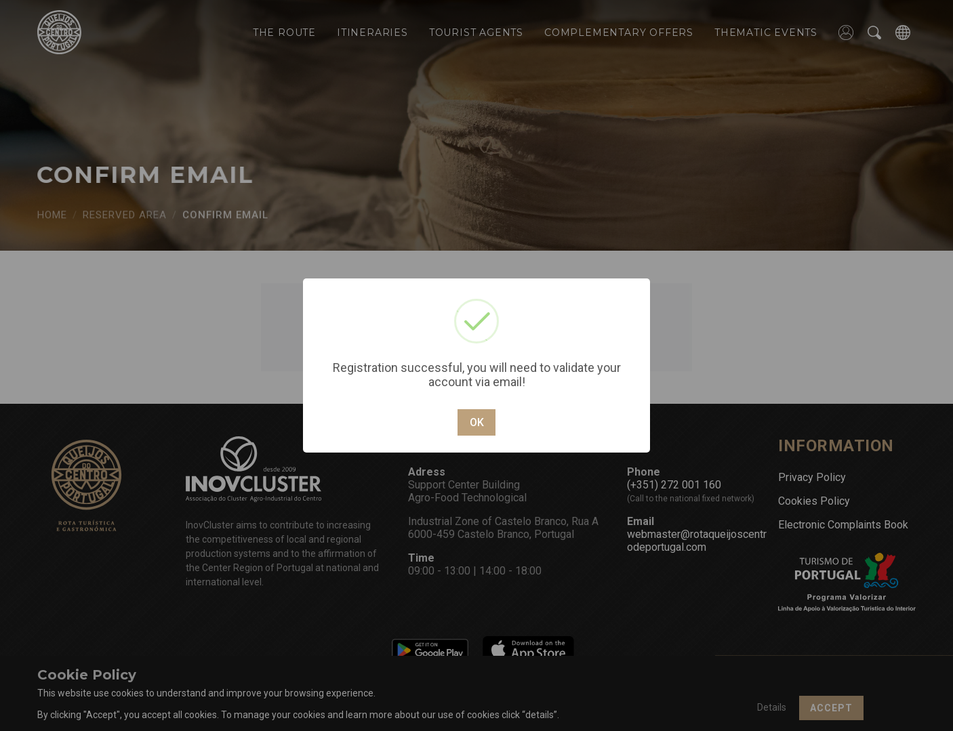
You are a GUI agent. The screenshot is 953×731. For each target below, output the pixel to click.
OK (477, 422)
